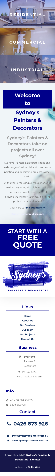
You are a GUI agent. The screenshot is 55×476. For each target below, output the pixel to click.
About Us (27, 320)
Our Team (27, 330)
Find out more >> (35, 207)
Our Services (27, 325)
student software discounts (27, 214)
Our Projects (27, 334)
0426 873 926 (27, 424)
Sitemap (35, 459)
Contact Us (27, 339)
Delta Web (34, 467)
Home (27, 316)
